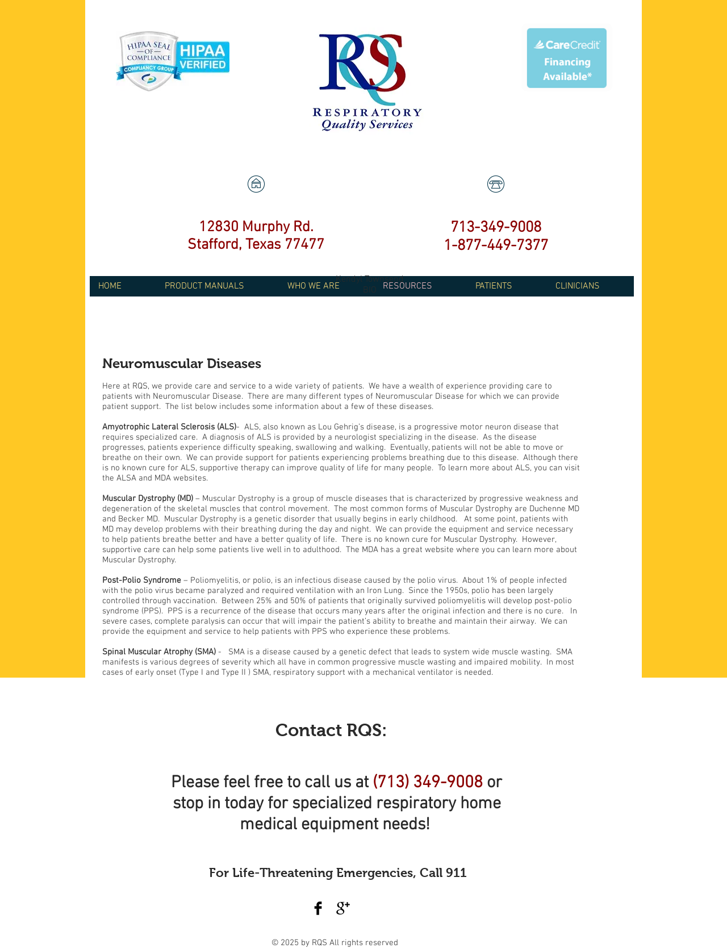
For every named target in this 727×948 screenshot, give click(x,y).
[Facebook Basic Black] (318, 908)
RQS (320, 943)
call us (327, 783)
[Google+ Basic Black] (343, 908)
